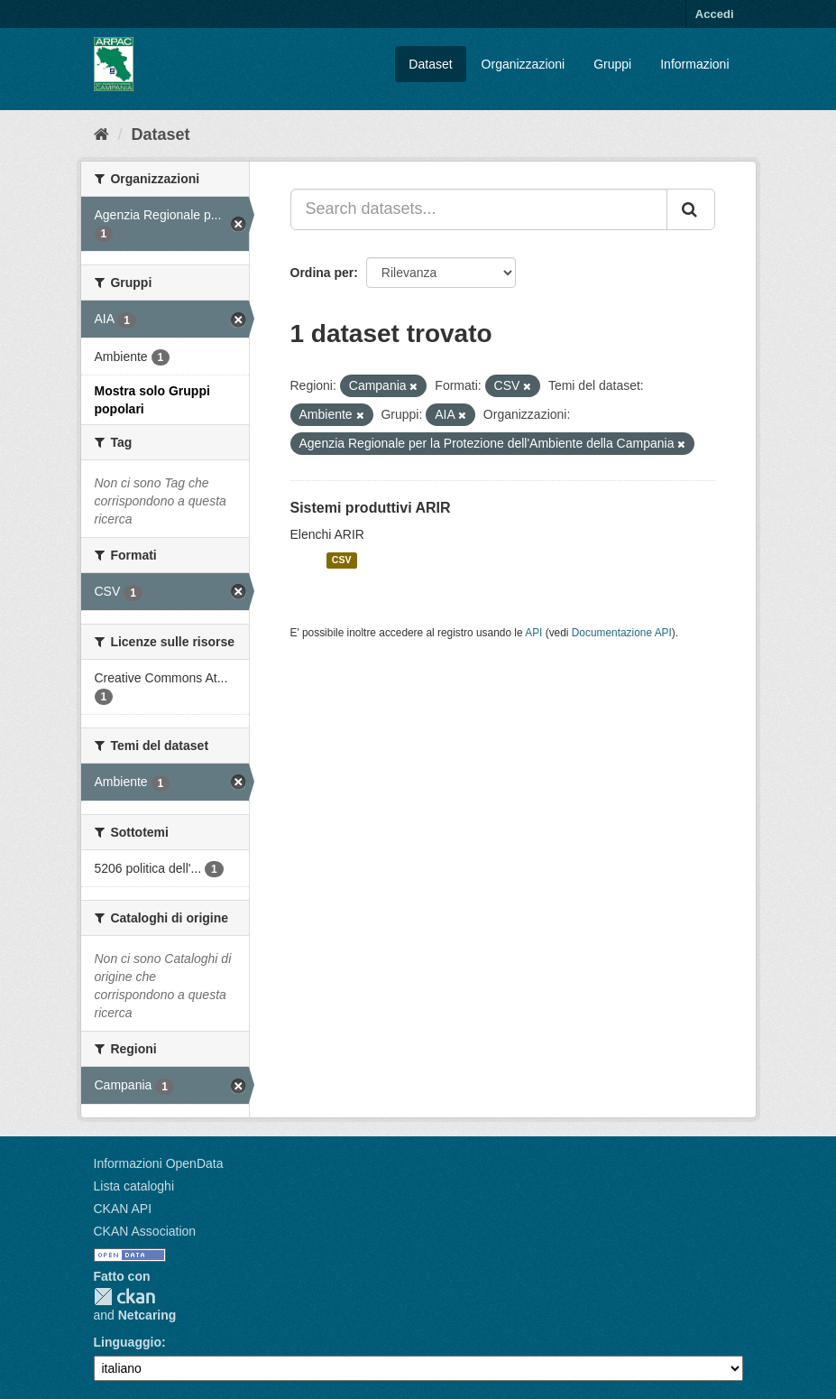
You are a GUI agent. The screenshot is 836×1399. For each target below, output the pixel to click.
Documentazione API (622, 632)
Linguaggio (127, 1342)
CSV (342, 560)
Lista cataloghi (134, 1186)
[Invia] (690, 209)
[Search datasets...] (478, 209)
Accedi (714, 14)
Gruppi (612, 64)
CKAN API (123, 1208)
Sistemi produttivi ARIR (370, 507)
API (533, 632)
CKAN (124, 1296)
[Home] (101, 134)
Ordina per (322, 272)
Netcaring (147, 1315)
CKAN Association (145, 1231)
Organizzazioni (523, 64)
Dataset (430, 64)
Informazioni (694, 64)
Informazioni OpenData (159, 1163)
